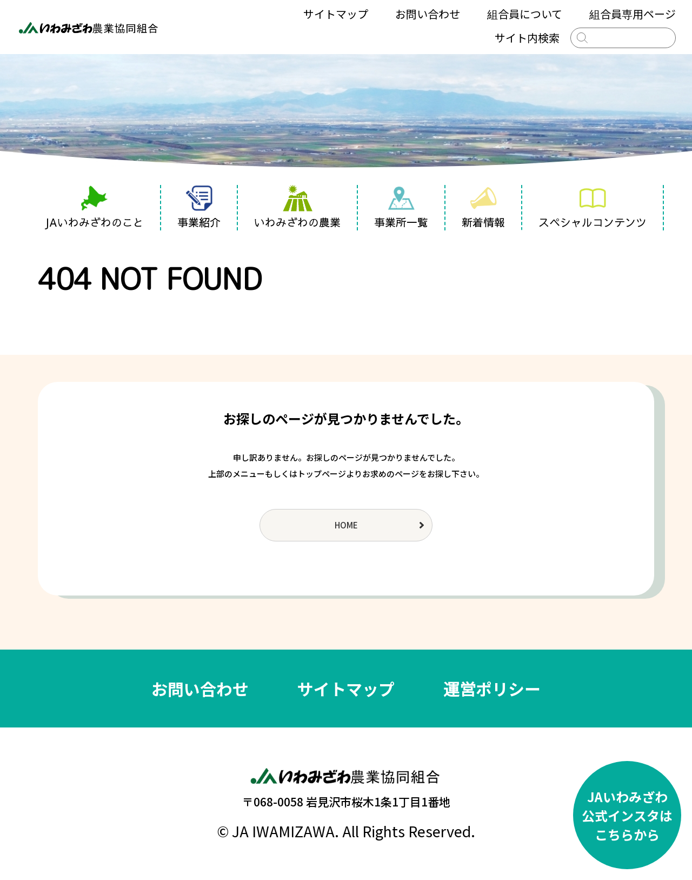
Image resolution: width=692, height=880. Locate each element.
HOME (346, 525)
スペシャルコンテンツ (592, 207)
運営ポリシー (492, 688)
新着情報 (483, 207)
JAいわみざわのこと (94, 207)
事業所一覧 (401, 207)
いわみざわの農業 (297, 207)
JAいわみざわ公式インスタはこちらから (627, 815)
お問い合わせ (427, 14)
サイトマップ (335, 14)
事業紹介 (199, 207)
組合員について (524, 14)
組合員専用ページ (632, 14)
